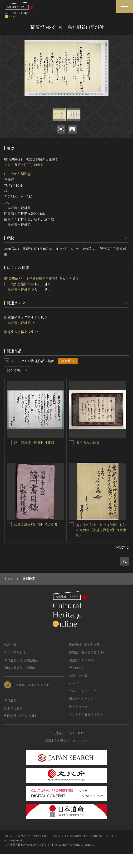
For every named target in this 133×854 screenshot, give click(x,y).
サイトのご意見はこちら (86, 714)
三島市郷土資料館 (17, 289)
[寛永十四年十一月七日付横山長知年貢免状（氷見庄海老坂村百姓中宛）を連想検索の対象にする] (71, 524)
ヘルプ (73, 683)
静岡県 (39, 164)
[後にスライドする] (122, 547)
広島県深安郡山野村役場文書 (35, 524)
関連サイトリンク (81, 698)
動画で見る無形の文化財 (21, 715)
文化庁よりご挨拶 (81, 660)
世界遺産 (10, 700)
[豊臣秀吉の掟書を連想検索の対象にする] (71, 442)
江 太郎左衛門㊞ (17, 173)
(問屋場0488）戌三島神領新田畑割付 (31, 278)
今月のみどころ (80, 667)
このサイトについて (83, 691)
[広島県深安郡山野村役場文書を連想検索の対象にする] (9, 524)
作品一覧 (10, 644)
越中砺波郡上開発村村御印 (34, 442)
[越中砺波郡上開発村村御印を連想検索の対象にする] (9, 442)
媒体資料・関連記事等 (84, 644)
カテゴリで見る (15, 652)
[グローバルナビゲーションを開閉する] (124, 6)
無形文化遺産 (13, 708)
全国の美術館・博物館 (19, 667)
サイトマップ (78, 706)
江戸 (27, 164)
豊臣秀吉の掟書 (87, 442)
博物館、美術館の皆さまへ (87, 652)
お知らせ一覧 (78, 675)
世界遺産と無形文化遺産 (21, 660)
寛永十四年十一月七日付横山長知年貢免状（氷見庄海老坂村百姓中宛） (101, 529)
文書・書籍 (12, 164)
